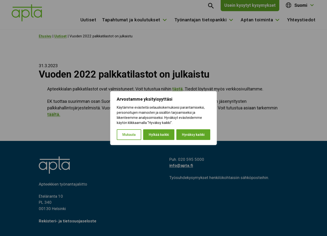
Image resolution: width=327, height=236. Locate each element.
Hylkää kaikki (159, 135)
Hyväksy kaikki (193, 135)
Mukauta (129, 135)
